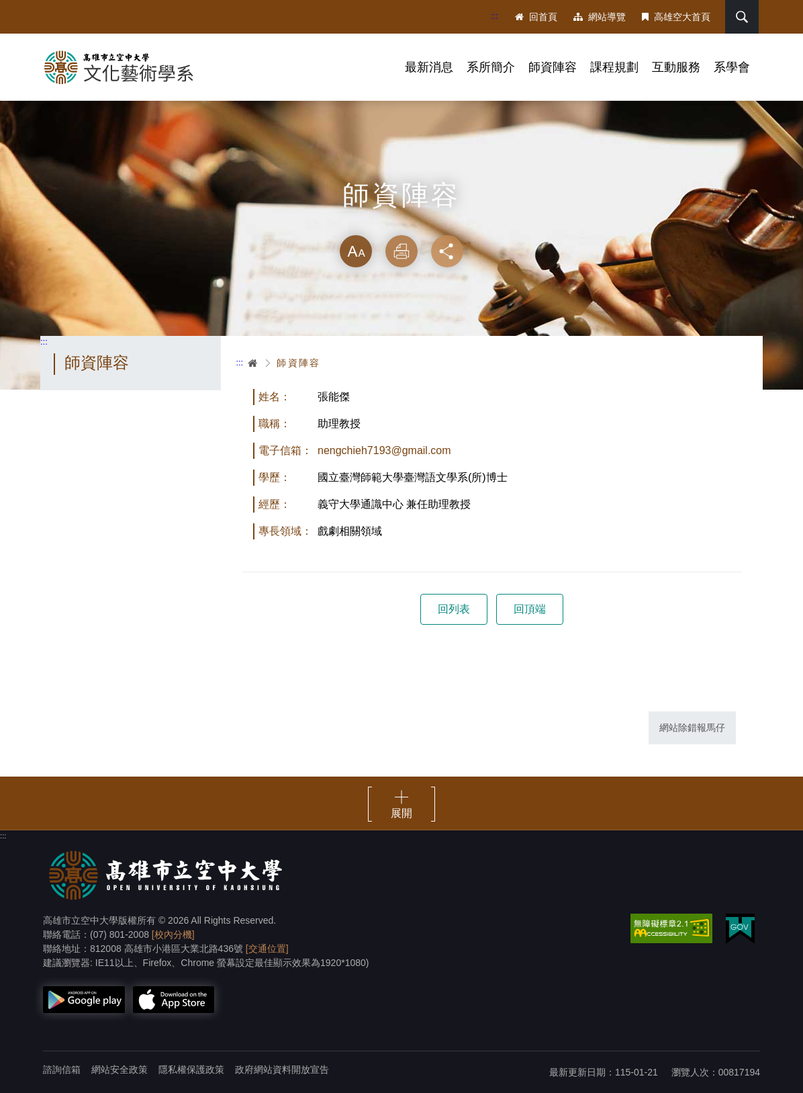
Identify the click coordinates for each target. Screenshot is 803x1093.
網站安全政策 (119, 1069)
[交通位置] (267, 948)
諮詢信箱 (62, 1069)
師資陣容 (552, 67)
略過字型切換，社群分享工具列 (401, 222)
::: (494, 16)
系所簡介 (491, 67)
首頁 (253, 362)
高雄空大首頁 (676, 16)
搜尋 (742, 17)
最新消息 (429, 67)
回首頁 (536, 16)
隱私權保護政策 (191, 1069)
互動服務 (676, 67)
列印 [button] (401, 251)
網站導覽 (599, 16)
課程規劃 (614, 67)
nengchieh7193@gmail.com (384, 450)
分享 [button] (447, 251)
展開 (401, 813)
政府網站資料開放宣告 (282, 1069)
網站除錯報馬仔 (692, 727)
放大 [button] (356, 251)
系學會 (732, 67)
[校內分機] (173, 934)
